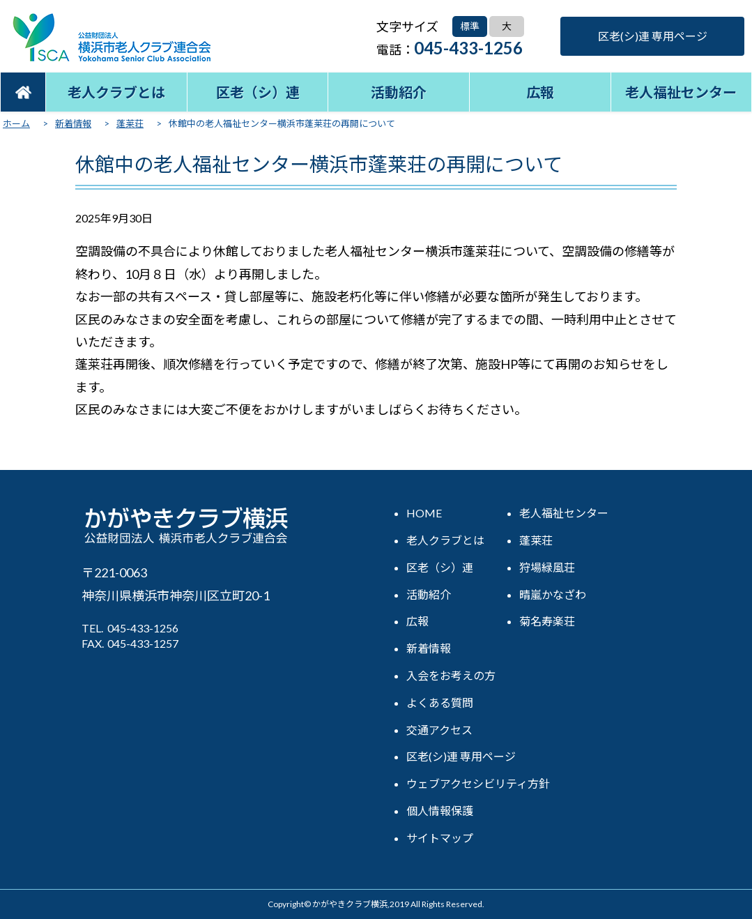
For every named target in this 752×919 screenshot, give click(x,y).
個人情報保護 (439, 810)
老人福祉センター (681, 92)
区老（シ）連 (258, 92)
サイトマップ (439, 837)
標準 (469, 26)
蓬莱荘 (536, 540)
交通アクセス (439, 729)
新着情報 (428, 648)
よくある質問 (439, 702)
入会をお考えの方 (451, 675)
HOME (424, 512)
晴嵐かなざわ (552, 594)
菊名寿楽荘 (547, 621)
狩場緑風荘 (547, 567)
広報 (540, 92)
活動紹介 (399, 92)
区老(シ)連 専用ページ (652, 36)
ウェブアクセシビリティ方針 (478, 783)
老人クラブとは (116, 92)
